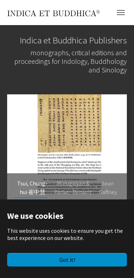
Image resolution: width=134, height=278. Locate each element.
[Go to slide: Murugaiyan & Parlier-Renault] (73, 187)
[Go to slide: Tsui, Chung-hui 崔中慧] (32, 187)
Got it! (67, 259)
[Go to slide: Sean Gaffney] (108, 187)
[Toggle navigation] (121, 12)
